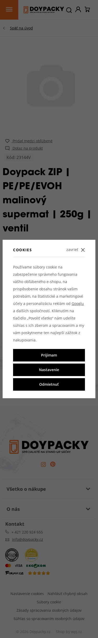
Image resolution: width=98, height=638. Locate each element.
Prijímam (49, 355)
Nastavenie (49, 369)
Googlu (78, 303)
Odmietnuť (49, 384)
